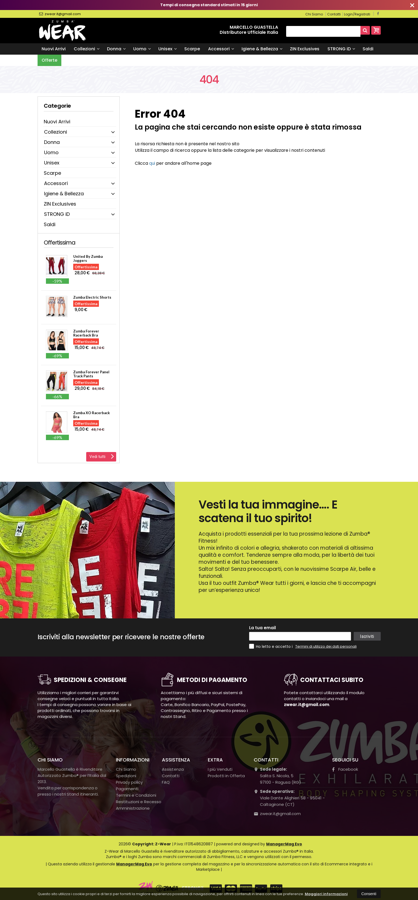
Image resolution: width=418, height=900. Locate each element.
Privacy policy (129, 782)
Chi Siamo (314, 14)
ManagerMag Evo (284, 844)
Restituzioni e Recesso (138, 802)
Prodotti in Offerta (226, 776)
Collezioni (86, 49)
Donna (116, 49)
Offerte (49, 60)
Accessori (221, 49)
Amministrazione (133, 808)
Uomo (142, 49)
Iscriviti (367, 636)
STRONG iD (341, 49)
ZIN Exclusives (304, 49)
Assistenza (173, 769)
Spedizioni (126, 776)
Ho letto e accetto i (271, 646)
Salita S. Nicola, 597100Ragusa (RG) (277, 775)
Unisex (167, 49)
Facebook (345, 769)
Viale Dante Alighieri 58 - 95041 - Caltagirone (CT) (289, 798)
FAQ (166, 782)
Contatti (334, 14)
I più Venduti (220, 769)
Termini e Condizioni (136, 795)
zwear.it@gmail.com (60, 14)
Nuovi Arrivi (54, 49)
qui (152, 163)
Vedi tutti (101, 456)
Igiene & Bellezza (262, 49)
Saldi (368, 49)
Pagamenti (127, 789)
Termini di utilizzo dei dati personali (326, 646)
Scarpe (192, 49)
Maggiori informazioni (326, 893)
